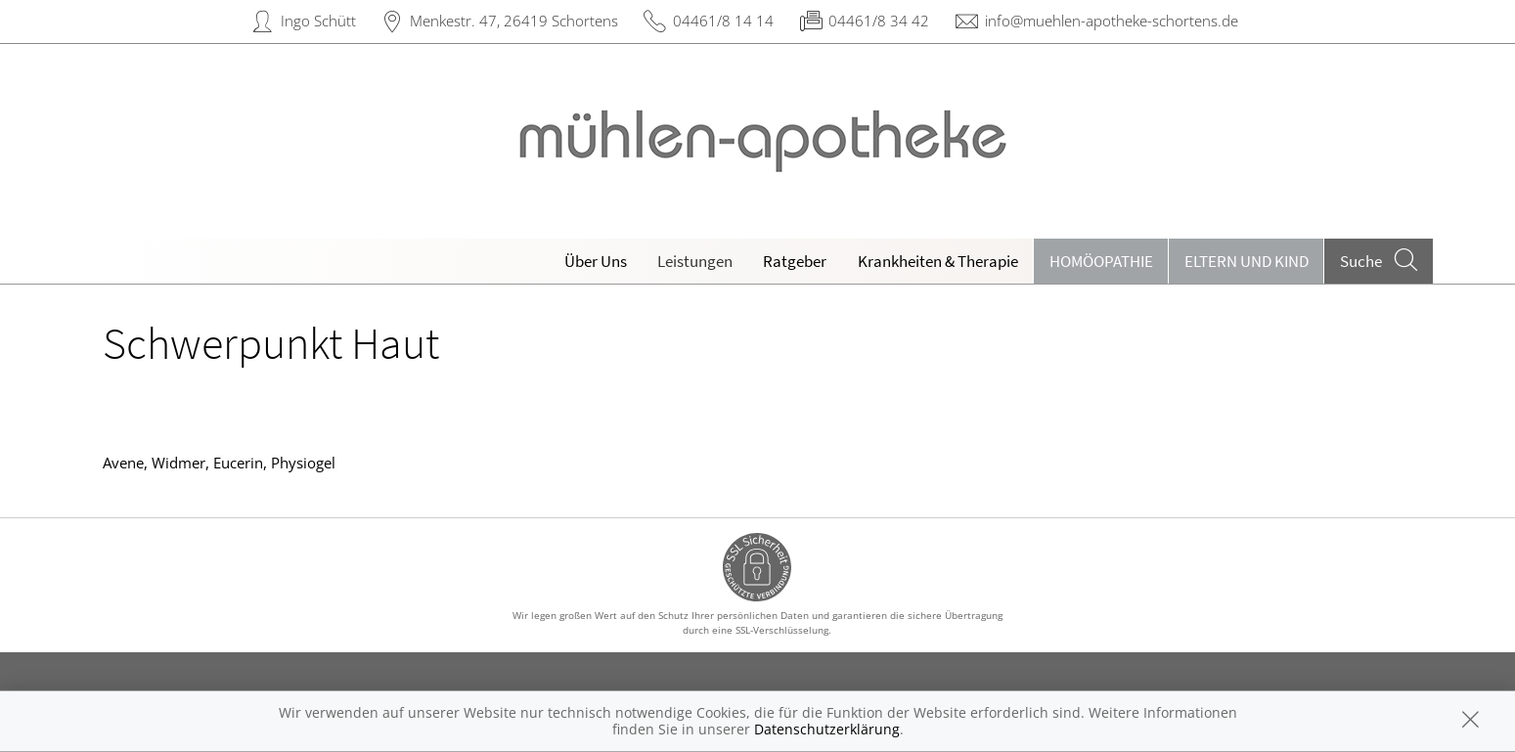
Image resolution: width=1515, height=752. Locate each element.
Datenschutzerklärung (827, 729)
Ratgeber (794, 261)
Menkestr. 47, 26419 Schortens (514, 20)
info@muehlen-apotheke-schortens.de (1111, 20)
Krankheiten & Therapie (938, 261)
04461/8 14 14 (723, 20)
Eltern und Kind (1246, 261)
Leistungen (695, 261)
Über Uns (595, 261)
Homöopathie (1101, 261)
